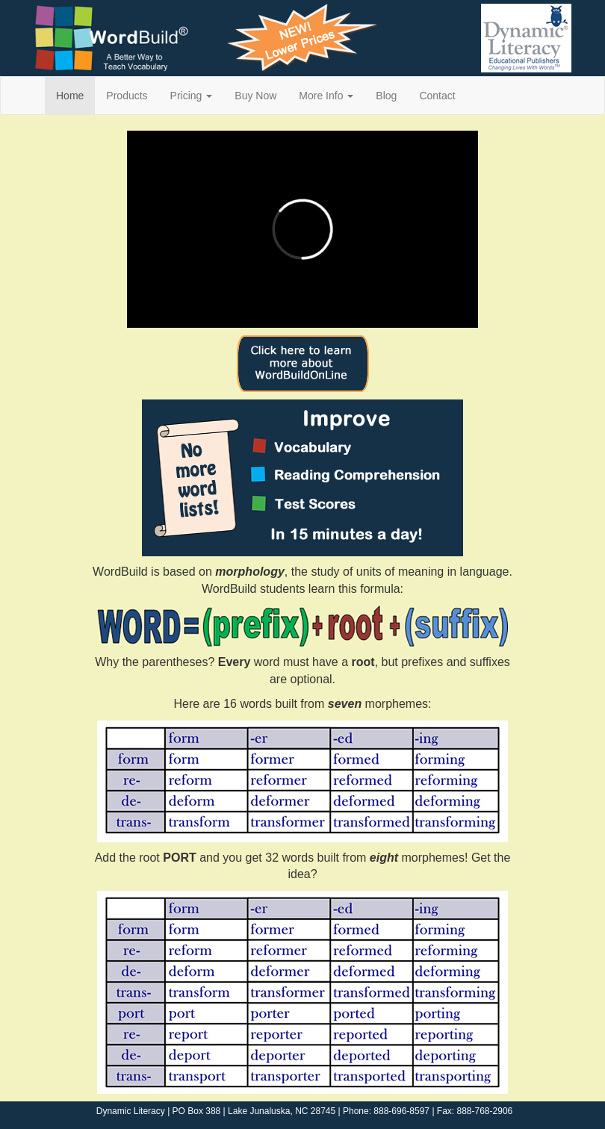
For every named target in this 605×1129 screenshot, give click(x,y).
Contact (437, 96)
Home (70, 96)
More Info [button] (326, 96)
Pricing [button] (191, 96)
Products (126, 96)
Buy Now (255, 96)
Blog (386, 96)
